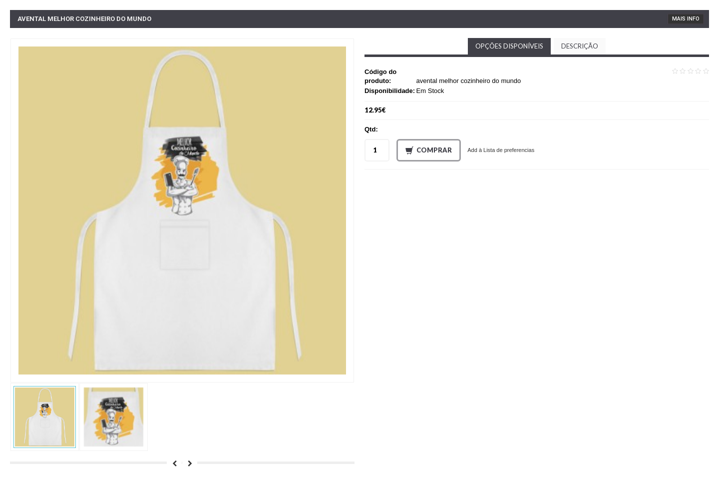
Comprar (428, 150)
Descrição (579, 46)
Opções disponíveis (509, 46)
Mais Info (686, 19)
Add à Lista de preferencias (500, 150)
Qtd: (371, 129)
